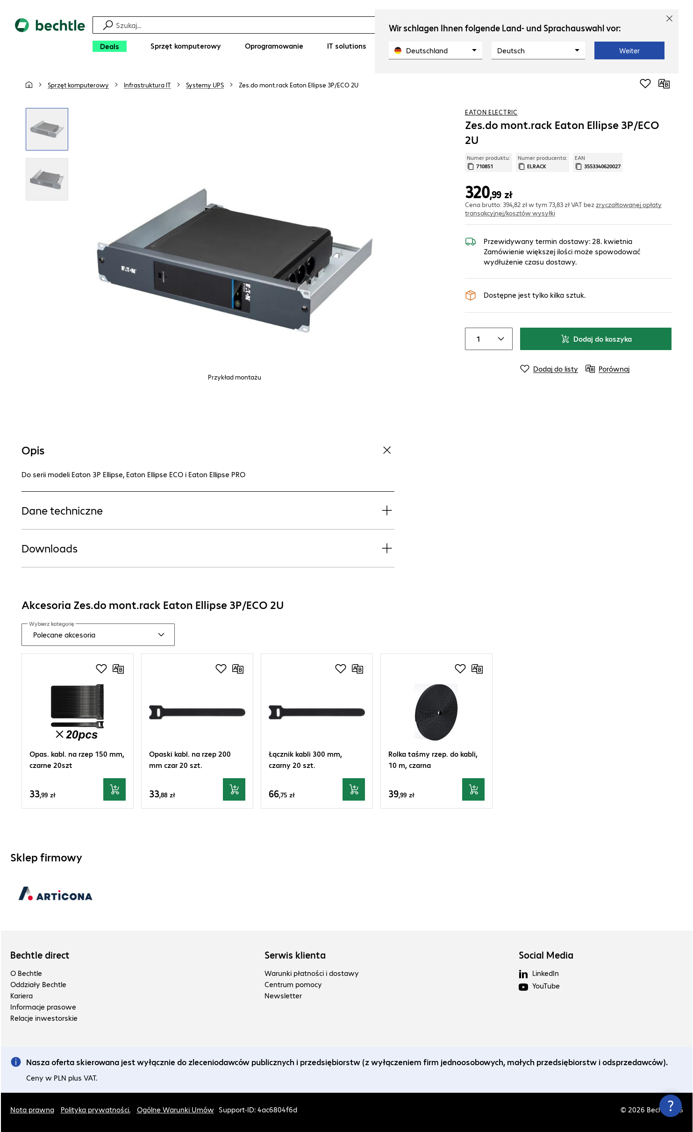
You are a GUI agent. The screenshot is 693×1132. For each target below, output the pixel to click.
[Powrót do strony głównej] (50, 37)
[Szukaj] (353, 25)
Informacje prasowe (43, 1006)
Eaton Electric (491, 111)
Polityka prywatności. (95, 1109)
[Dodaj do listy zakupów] (645, 83)
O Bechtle (26, 973)
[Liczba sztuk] (476, 339)
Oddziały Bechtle (38, 984)
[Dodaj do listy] (549, 368)
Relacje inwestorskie (44, 1018)
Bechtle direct (40, 954)
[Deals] (110, 46)
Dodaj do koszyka (596, 339)
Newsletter (283, 995)
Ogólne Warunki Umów (175, 1109)
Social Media (546, 954)
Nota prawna (32, 1109)
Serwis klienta (295, 954)
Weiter (629, 50)
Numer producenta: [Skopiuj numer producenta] (542, 162)
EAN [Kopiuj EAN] (598, 162)
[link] (298, 84)
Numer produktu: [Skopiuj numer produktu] (488, 162)
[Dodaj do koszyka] (114, 789)
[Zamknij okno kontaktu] (670, 1106)
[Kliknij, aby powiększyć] (47, 129)
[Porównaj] (664, 83)
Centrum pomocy (293, 984)
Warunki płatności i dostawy (311, 973)
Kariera (21, 995)
